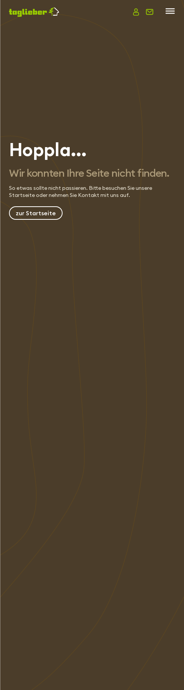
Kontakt (88, 195)
